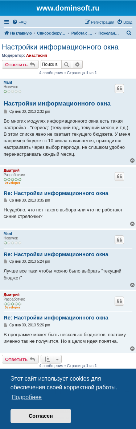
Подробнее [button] (27, 397)
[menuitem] (19, 22)
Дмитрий (12, 170)
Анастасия (36, 55)
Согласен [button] (41, 416)
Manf (8, 82)
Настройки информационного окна (60, 47)
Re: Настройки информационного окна (56, 193)
